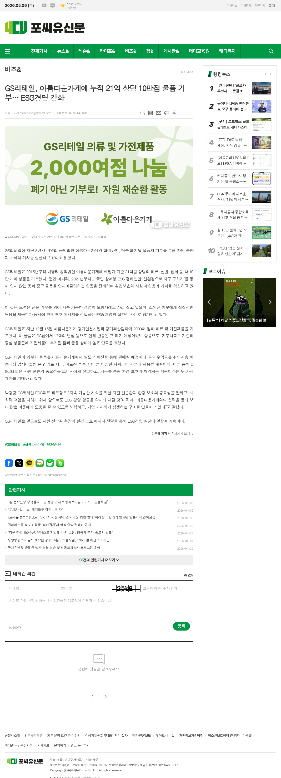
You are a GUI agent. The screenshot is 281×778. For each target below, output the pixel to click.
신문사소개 (12, 736)
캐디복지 (227, 51)
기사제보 (232, 5)
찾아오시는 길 (165, 736)
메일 (158, 113)
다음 (105, 696)
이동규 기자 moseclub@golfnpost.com (28, 113)
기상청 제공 (71, 7)
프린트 (166, 113)
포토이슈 (216, 271)
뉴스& (63, 51)
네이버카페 (50, 463)
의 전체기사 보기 (170, 433)
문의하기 (60, 746)
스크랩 (174, 113)
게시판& (171, 51)
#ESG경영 (53, 444)
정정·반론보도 (141, 736)
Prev (208, 302)
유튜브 (44, 5)
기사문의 (246, 5)
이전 (92, 696)
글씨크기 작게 (191, 113)
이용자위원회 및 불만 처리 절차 (106, 736)
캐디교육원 (199, 51)
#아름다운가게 (33, 444)
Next (270, 302)
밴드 (60, 463)
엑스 (19, 463)
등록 (181, 626)
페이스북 (9, 463)
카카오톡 (29, 463)
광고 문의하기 (80, 746)
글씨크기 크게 (183, 113)
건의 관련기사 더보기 (99, 559)
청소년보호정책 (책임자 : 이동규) (230, 736)
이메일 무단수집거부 (19, 746)
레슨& (84, 51)
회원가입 (260, 5)
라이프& (107, 51)
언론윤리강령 (33, 736)
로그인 (272, 5)
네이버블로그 (52, 5)
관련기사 (16, 489)
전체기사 (39, 51)
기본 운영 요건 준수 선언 (63, 736)
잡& (150, 51)
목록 (150, 113)
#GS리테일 (12, 444)
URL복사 (142, 113)
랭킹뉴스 (221, 74)
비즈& (130, 51)
